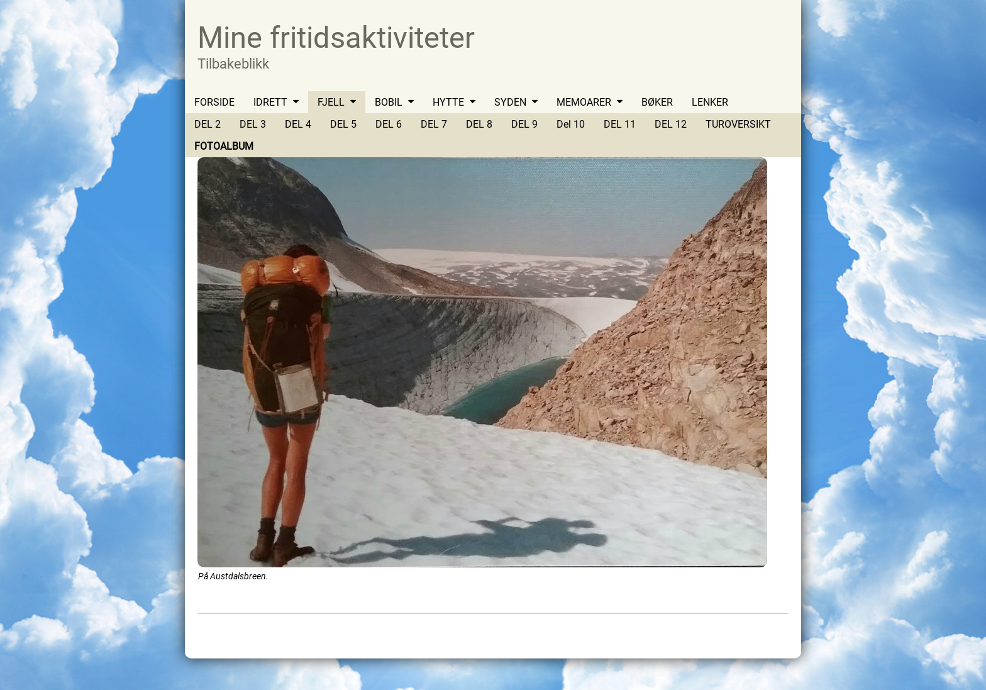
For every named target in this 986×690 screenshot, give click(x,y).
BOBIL (388, 102)
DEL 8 (479, 124)
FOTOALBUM (223, 146)
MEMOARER (584, 102)
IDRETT (270, 102)
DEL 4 (298, 124)
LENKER (710, 102)
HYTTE (448, 102)
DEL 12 (671, 124)
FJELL (331, 102)
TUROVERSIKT (738, 124)
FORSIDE (214, 102)
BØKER (657, 102)
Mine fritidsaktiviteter (336, 37)
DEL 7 (434, 124)
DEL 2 (207, 124)
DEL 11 (620, 124)
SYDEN (510, 102)
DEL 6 (388, 124)
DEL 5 (343, 124)
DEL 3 (253, 124)
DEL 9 (524, 124)
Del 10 (571, 124)
